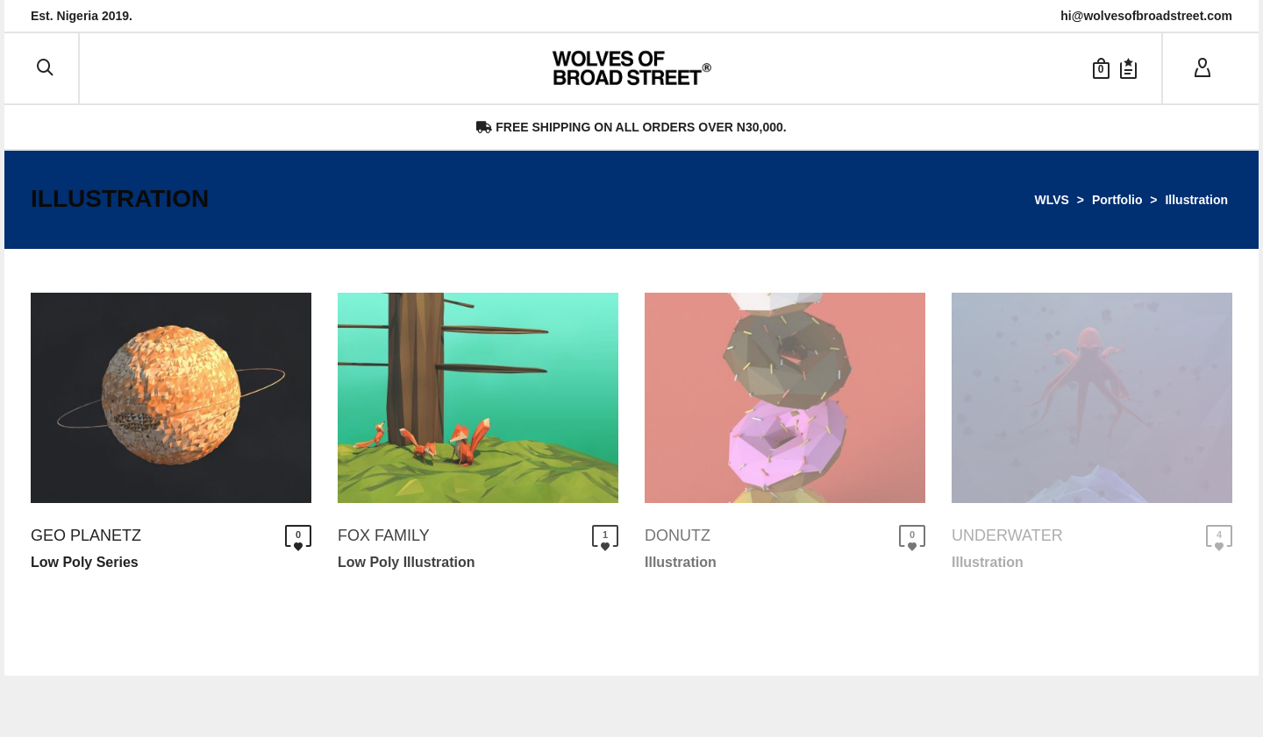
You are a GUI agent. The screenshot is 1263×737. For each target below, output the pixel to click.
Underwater (1007, 535)
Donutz (677, 535)
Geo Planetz (86, 535)
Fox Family (384, 535)
